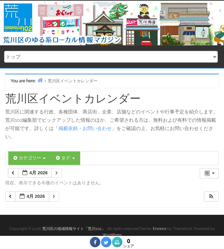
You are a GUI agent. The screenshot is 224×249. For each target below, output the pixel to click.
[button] (211, 196)
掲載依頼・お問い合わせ (85, 128)
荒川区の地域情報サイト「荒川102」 (73, 229)
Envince (159, 229)
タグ (65, 157)
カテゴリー (29, 157)
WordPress (112, 235)
